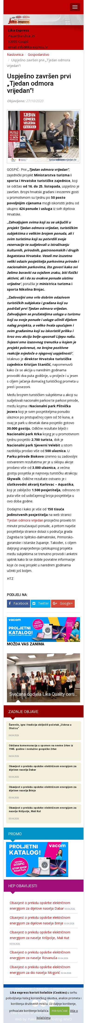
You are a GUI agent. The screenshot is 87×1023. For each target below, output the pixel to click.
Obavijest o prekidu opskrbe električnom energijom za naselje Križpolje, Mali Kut (40, 937)
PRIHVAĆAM (59, 1011)
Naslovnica (15, 54)
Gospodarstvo (38, 54)
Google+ (63, 603)
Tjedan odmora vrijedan (25, 520)
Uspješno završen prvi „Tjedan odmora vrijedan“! (39, 83)
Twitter (40, 603)
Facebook (18, 603)
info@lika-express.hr (33, 47)
